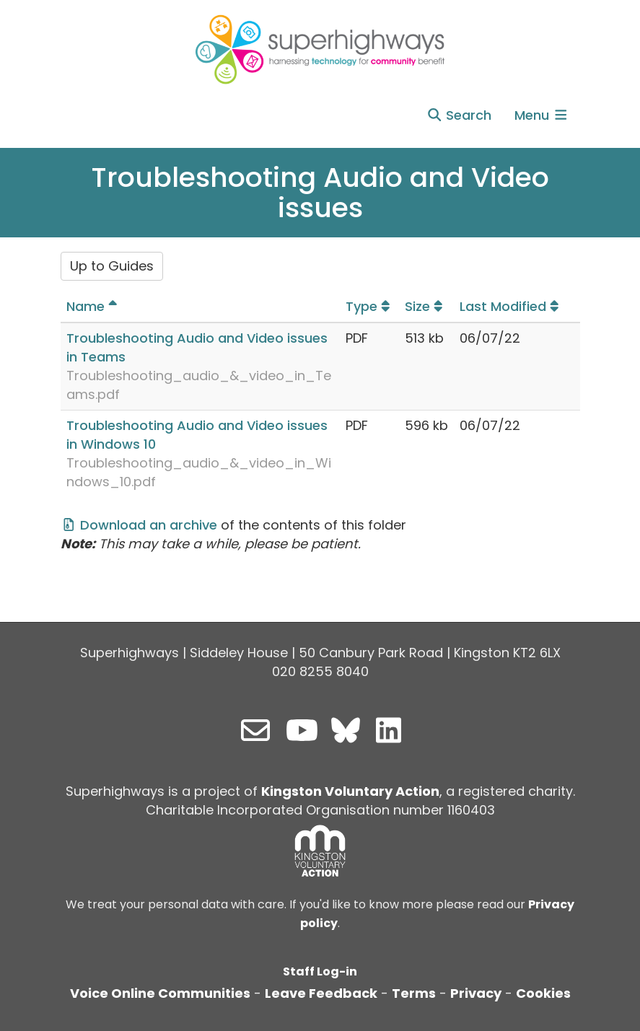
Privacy (475, 993)
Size (426, 306)
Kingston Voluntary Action (350, 791)
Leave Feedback (321, 993)
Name (93, 306)
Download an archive (139, 525)
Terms (414, 993)
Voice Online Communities (160, 993)
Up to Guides (112, 266)
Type (370, 306)
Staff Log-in (320, 971)
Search (459, 115)
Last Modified (511, 306)
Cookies (543, 993)
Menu (541, 115)
